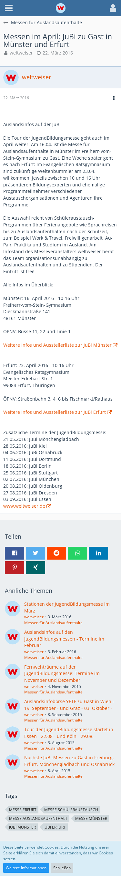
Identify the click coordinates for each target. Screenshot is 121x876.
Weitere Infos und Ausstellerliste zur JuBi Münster (57, 345)
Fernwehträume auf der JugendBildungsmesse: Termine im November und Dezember (62, 673)
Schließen (62, 868)
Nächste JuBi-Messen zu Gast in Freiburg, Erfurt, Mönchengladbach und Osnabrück (69, 760)
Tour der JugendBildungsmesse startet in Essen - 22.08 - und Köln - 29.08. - (68, 732)
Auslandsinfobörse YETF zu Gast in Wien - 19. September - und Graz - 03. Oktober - (69, 704)
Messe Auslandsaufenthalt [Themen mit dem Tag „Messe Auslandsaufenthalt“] (38, 818)
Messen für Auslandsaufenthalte (53, 622)
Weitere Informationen (26, 868)
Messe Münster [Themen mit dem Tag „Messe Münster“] (91, 818)
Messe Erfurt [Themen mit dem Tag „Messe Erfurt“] (22, 809)
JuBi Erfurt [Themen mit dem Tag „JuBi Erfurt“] (55, 827)
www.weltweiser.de (24, 506)
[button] (8, 8)
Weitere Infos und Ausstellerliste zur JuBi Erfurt (54, 412)
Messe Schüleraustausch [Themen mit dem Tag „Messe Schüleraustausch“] (71, 809)
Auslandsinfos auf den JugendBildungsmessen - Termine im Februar (64, 638)
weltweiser (21, 53)
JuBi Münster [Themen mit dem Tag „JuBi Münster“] (22, 827)
